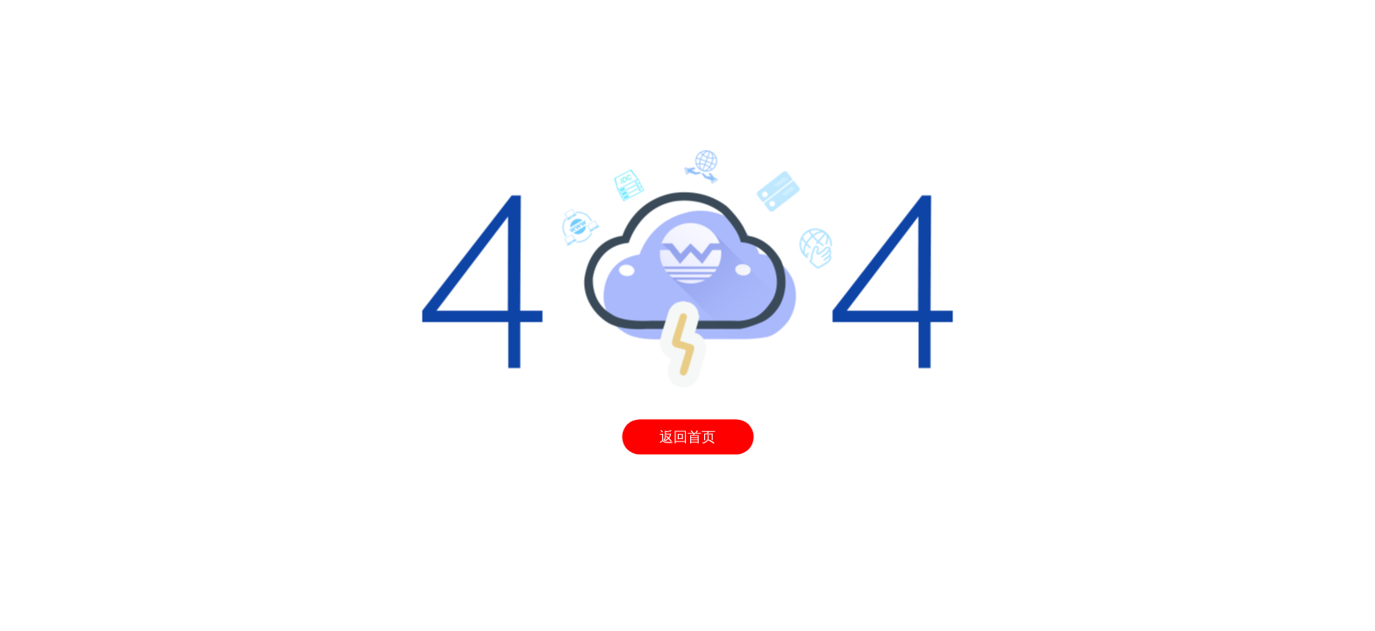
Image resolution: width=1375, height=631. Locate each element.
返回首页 (687, 436)
